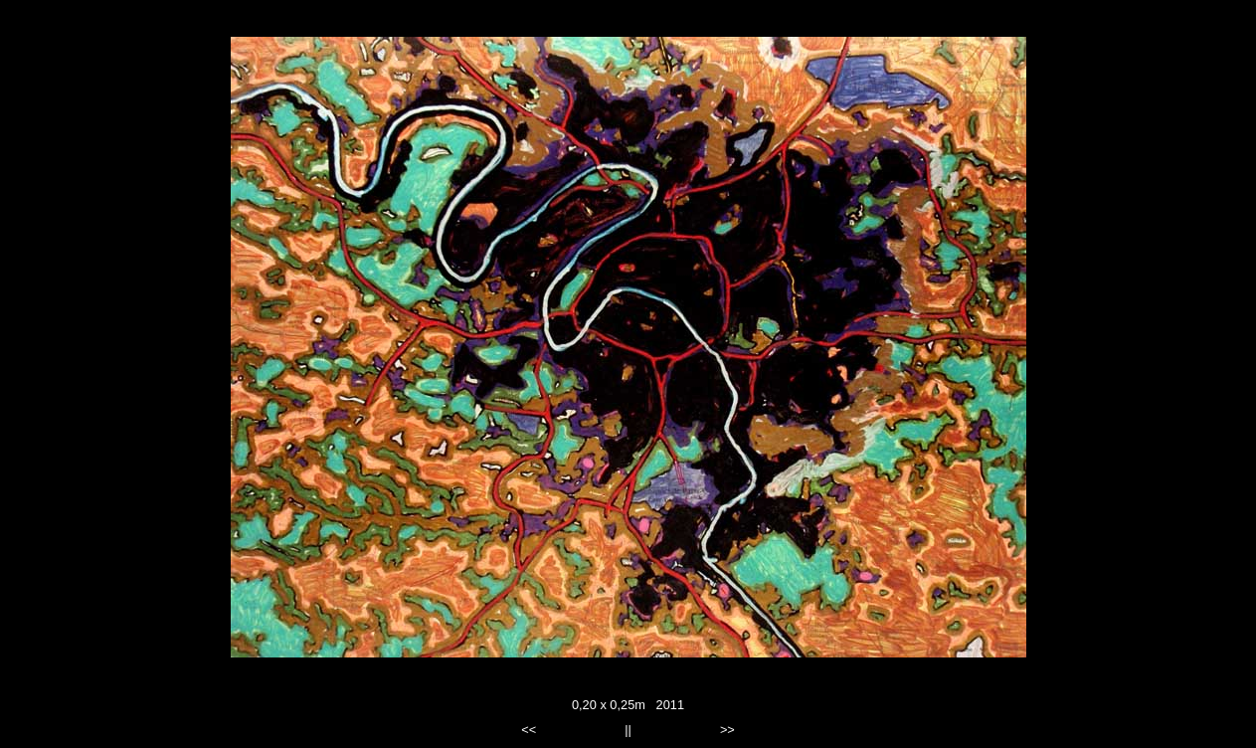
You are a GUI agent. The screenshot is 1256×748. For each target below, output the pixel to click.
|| (628, 729)
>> (727, 729)
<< (528, 729)
